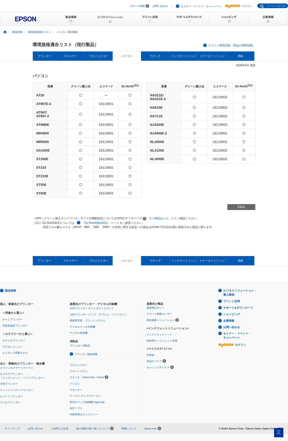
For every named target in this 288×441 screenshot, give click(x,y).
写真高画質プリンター (15, 325)
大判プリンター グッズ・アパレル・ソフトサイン (98, 314)
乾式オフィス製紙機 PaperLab (87, 402)
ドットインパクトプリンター (16, 390)
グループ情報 (137, 6)
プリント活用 (231, 301)
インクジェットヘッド (159, 334)
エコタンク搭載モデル (15, 352)
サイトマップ (12, 428)
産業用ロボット (155, 307)
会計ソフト (76, 408)
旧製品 (241, 207)
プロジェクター (98, 56)
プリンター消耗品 (80, 345)
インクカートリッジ (183, 56)
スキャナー (70, 56)
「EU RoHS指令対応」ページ (100, 223)
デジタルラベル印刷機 (82, 326)
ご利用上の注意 (60, 428)
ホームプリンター (12, 319)
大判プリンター (9, 383)
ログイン (238, 6)
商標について (129, 428)
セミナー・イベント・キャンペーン (201, 6)
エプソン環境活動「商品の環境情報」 (231, 45)
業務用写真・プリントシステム (87, 320)
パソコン (127, 56)
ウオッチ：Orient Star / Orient (87, 377)
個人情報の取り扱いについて (95, 428)
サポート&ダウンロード (238, 307)
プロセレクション (12, 346)
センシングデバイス (158, 367)
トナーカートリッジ (212, 56)
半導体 (150, 355)
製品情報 (17, 32)
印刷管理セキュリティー (84, 414)
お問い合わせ (160, 6)
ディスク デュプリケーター (85, 395)
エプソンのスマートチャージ (16, 367)
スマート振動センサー (159, 313)
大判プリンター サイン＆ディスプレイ (92, 308)
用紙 (240, 56)
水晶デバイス (154, 361)
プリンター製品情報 (86, 354)
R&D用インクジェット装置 (162, 340)
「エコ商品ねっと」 (157, 218)
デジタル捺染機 (79, 332)
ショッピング (231, 314)
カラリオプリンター (13, 340)
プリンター (45, 56)
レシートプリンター (11, 396)
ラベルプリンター (10, 402)
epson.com (150, 428)
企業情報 (228, 320)
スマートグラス (79, 371)
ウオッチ (155, 56)
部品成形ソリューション (161, 320)
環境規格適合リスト (39, 32)
